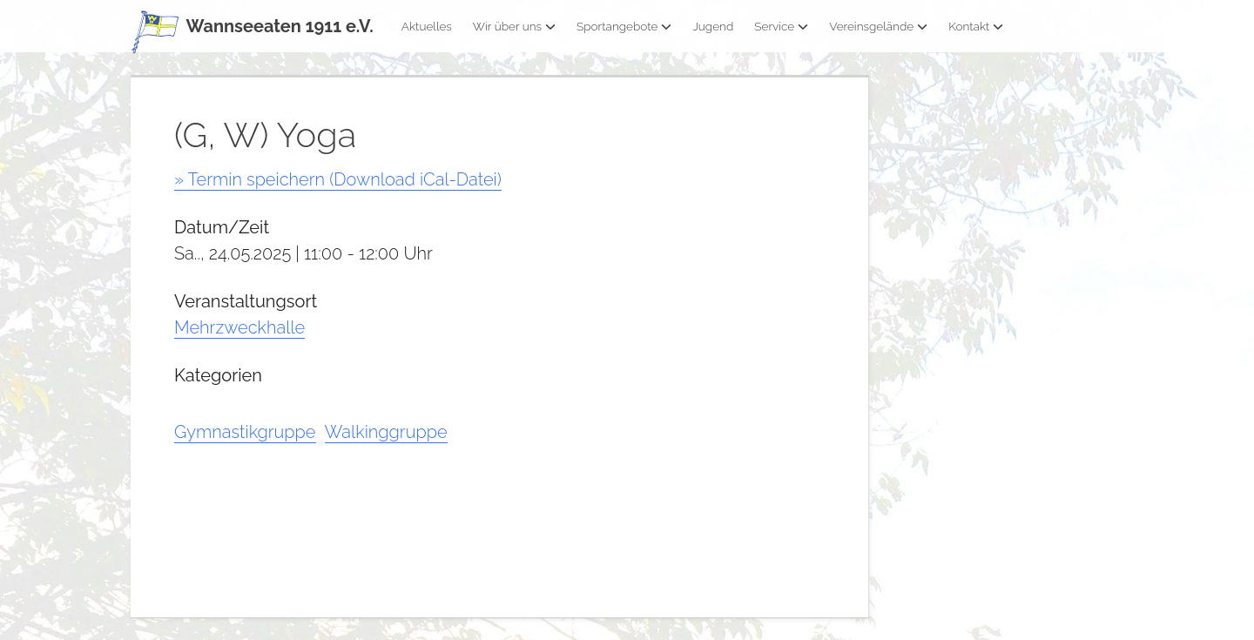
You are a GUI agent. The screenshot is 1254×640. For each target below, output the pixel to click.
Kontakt (975, 26)
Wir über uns (514, 26)
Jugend (712, 26)
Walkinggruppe (386, 431)
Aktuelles (426, 26)
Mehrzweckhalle (239, 327)
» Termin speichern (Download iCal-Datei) (338, 179)
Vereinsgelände (878, 26)
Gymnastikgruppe (245, 431)
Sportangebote (623, 26)
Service (781, 26)
